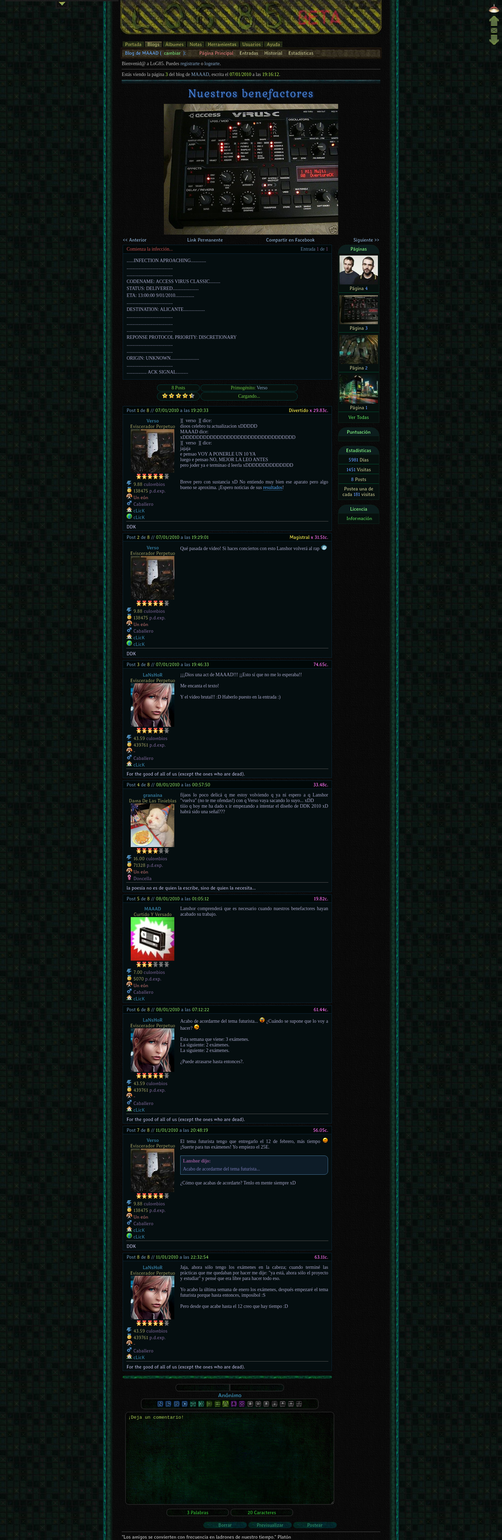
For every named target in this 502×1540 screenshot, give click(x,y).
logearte (212, 63)
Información (359, 518)
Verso (262, 387)
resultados (272, 487)
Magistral (300, 537)
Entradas (248, 53)
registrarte (190, 63)
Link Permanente (205, 240)
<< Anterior (134, 240)
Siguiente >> (366, 240)
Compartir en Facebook (290, 240)
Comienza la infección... (150, 249)
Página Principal (216, 53)
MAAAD (200, 74)
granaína (152, 795)
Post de (138, 410)
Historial (273, 53)
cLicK (139, 510)
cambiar (172, 53)
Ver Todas (358, 417)
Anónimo (230, 1395)
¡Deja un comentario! (229, 1458)
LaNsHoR (153, 675)
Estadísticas (300, 53)
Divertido (298, 410)
